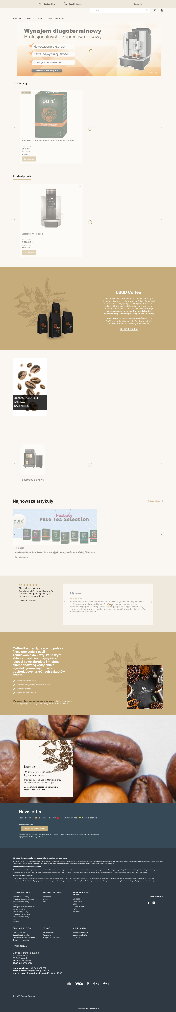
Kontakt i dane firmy (21, 897)
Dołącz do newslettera (34, 828)
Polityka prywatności (51, 937)
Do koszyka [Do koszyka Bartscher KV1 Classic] (29, 252)
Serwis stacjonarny (20, 912)
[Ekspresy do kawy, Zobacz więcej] (33, 462)
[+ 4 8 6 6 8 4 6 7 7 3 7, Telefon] (34, 775)
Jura (44, 902)
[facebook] (149, 903)
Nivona (45, 899)
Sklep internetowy (87, 1009)
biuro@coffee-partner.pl (37, 970)
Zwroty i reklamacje (21, 940)
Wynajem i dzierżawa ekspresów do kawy (33, 701)
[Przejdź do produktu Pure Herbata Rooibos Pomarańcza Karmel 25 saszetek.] (51, 114)
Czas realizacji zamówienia (24, 937)
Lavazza (76, 899)
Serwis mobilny (19, 909)
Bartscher (47, 897)
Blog (14, 919)
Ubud (75, 904)
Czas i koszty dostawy (22, 935)
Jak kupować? (49, 932)
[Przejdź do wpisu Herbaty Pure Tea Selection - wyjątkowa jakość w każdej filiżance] (55, 527)
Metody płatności (20, 932)
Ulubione (76, 937)
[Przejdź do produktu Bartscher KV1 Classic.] (51, 208)
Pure (75, 909)
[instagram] (154, 903)
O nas (15, 904)
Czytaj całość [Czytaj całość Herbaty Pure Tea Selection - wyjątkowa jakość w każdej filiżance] (21, 557)
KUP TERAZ (129, 329)
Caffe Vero (77, 901)
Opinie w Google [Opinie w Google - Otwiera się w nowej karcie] (27, 600)
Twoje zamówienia (80, 932)
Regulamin (47, 935)
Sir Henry (76, 911)
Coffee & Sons (79, 906)
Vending (16, 922)
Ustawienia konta (80, 935)
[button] (147, 10)
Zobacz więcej (155, 501)
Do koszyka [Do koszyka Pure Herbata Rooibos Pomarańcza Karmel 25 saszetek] (29, 159)
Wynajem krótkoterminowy (24, 907)
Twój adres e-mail (26, 824)
